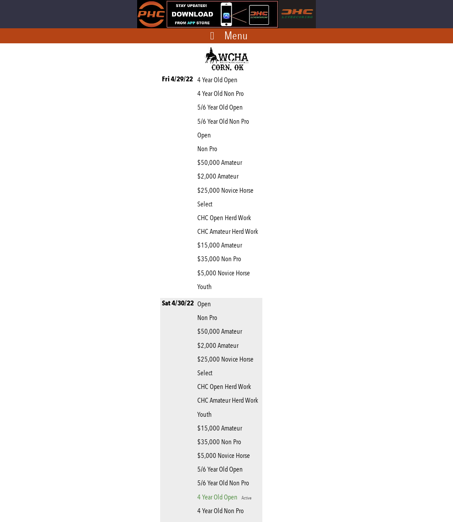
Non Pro (208, 149)
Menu (236, 35)
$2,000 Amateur (219, 176)
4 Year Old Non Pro (221, 93)
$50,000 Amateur (221, 162)
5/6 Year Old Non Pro (224, 121)
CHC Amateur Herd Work (229, 231)
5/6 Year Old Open (221, 107)
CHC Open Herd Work (225, 217)
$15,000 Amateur (221, 245)
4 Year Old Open (218, 80)
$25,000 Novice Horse (226, 190)
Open (205, 135)
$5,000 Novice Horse (225, 273)
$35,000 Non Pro (220, 259)
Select (206, 204)
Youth (205, 286)
